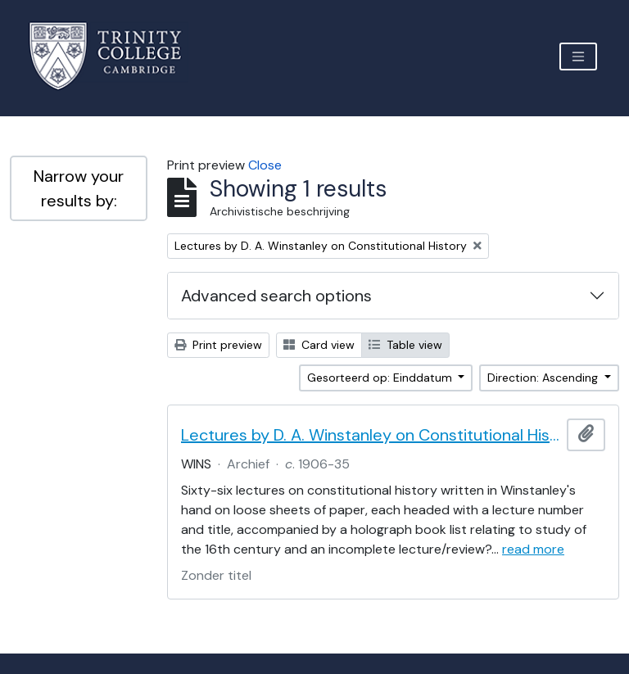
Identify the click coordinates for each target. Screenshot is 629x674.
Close (265, 165)
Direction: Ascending (544, 377)
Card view (319, 344)
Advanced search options (276, 295)
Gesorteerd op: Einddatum (381, 377)
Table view (405, 344)
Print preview (218, 344)
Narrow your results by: (79, 188)
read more (533, 549)
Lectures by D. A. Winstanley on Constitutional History (370, 435)
